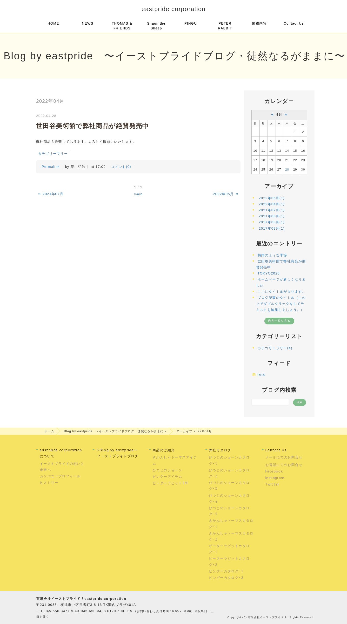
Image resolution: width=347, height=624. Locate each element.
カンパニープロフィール (61, 476)
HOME (53, 23)
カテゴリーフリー (53, 154)
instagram (275, 478)
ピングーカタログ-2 (226, 578)
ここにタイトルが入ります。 (282, 292)
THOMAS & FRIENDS (122, 25)
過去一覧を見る (279, 320)
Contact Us (294, 23)
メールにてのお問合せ (283, 457)
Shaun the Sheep (156, 25)
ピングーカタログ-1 (226, 571)
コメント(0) (121, 167)
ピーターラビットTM (170, 483)
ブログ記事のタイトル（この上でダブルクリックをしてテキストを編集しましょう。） (281, 304)
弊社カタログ (220, 450)
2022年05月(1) (272, 198)
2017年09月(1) (272, 222)
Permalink (51, 167)
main (138, 194)
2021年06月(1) (272, 216)
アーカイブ (279, 186)
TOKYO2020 (269, 273)
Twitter (272, 484)
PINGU (191, 23)
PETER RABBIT (225, 25)
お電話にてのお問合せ (283, 465)
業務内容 (259, 23)
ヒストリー (49, 483)
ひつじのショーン (167, 470)
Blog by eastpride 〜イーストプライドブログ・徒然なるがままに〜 (115, 431)
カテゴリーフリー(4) (275, 348)
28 (287, 169)
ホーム (49, 431)
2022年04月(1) (272, 204)
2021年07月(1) (272, 210)
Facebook (274, 471)
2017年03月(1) (272, 228)
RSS (262, 375)
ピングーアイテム (167, 477)
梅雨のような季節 (272, 255)
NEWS (87, 23)
